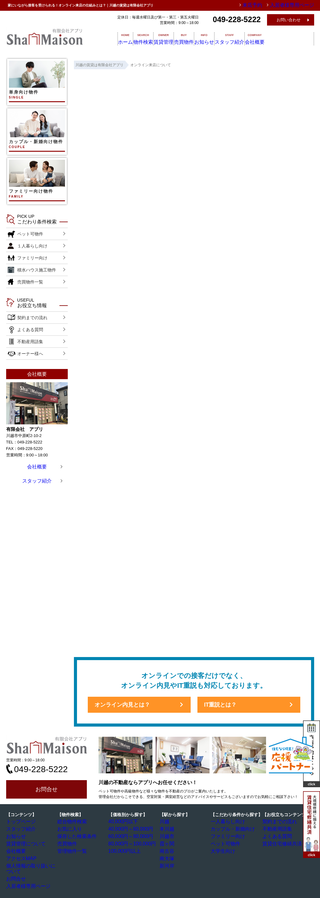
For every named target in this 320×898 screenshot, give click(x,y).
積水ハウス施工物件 (36, 269)
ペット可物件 (30, 233)
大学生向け (222, 850)
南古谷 (167, 850)
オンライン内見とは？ (122, 705)
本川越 (167, 829)
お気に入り (69, 829)
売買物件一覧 (30, 281)
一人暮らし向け (226, 822)
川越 (166, 822)
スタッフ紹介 (266, 38)
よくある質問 (30, 329)
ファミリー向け (32, 257)
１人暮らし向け (32, 245)
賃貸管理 (175, 38)
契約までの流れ (32, 317)
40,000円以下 (122, 822)
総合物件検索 (71, 822)
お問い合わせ (289, 20)
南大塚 (167, 857)
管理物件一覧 (71, 850)
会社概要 (299, 38)
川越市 (167, 836)
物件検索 (146, 38)
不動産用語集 (30, 341)
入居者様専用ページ (25, 878)
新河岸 (167, 864)
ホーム (119, 38)
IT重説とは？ (220, 705)
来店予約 (265, 5)
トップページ (20, 822)
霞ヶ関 (167, 843)
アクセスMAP (20, 857)
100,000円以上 (123, 850)
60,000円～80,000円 (128, 836)
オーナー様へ (30, 353)
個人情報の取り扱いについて (33, 864)
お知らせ (232, 38)
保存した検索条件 (75, 836)
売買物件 (204, 38)
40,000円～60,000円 (128, 829)
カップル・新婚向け (230, 829)
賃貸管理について (23, 843)
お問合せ (46, 789)
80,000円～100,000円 (129, 843)
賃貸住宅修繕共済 (280, 843)
